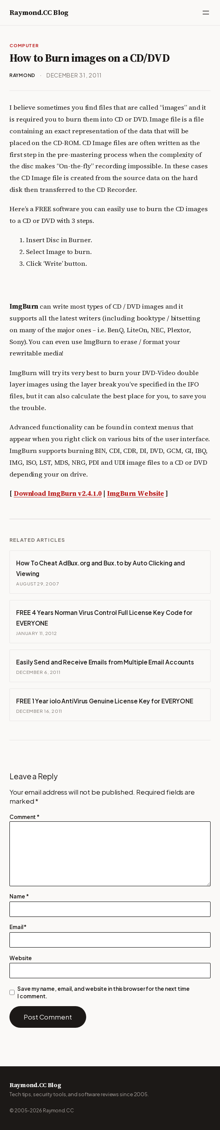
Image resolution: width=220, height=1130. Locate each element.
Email (18, 927)
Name (19, 896)
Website (20, 958)
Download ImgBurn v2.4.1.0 (58, 493)
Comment (24, 816)
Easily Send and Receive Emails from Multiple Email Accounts (105, 662)
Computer (24, 45)
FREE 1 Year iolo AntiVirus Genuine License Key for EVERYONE (104, 701)
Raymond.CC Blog (38, 12)
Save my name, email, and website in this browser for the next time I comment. (103, 992)
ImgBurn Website (135, 493)
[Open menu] (206, 12)
